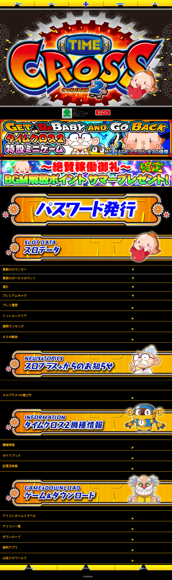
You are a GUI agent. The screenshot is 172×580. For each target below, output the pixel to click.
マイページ (86, 568)
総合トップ (143, 568)
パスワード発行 (28, 568)
